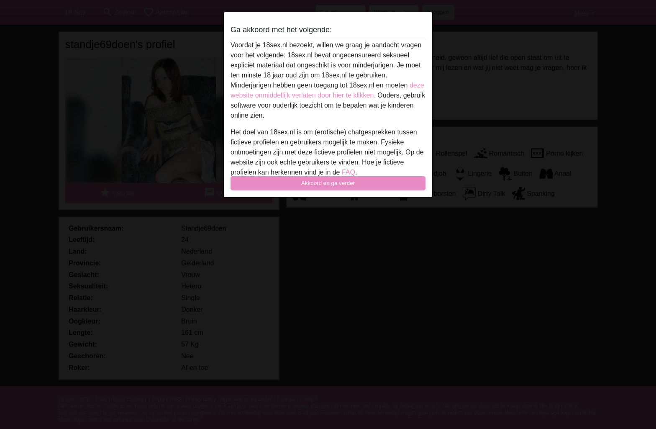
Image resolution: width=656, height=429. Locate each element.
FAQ (348, 172)
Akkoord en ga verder (328, 183)
